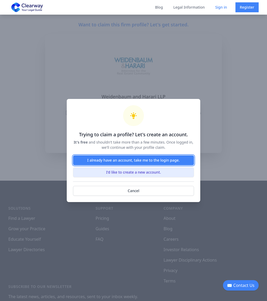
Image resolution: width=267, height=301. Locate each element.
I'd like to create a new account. (133, 172)
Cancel (133, 190)
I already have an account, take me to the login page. (133, 160)
